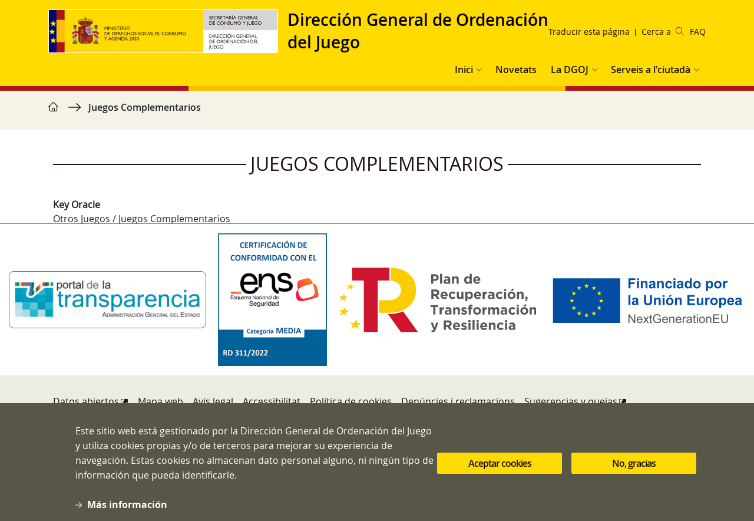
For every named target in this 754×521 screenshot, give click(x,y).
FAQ (698, 31)
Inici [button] (464, 69)
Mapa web (160, 401)
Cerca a (662, 31)
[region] (377, 113)
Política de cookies (351, 401)
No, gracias (634, 472)
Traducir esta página (589, 31)
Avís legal (213, 401)
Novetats (516, 69)
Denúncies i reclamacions (458, 401)
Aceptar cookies (499, 472)
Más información (127, 512)
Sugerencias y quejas (570, 401)
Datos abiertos (86, 401)
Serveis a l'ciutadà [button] (650, 69)
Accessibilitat (271, 401)
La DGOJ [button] (569, 69)
